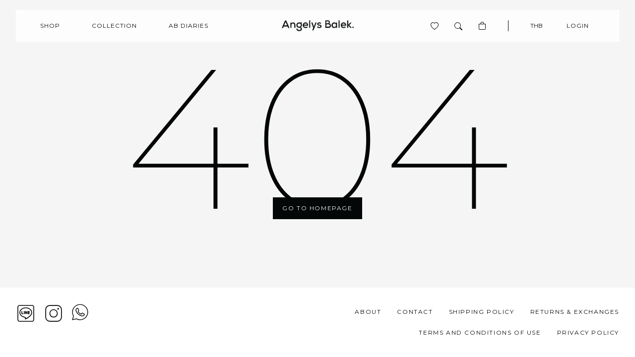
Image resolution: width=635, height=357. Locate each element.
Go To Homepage (317, 208)
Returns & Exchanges (574, 311)
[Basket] (482, 26)
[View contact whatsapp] (80, 322)
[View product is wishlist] (434, 25)
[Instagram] (54, 313)
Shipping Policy (481, 311)
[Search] (458, 25)
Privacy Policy (588, 332)
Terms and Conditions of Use (480, 332)
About (368, 311)
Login (578, 25)
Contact (415, 311)
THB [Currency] (536, 25)
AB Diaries (188, 25)
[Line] (26, 313)
